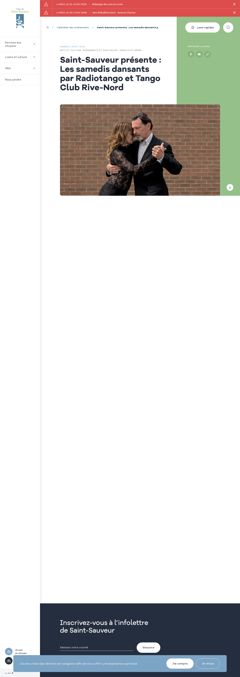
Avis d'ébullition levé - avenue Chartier (96, 12)
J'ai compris (180, 663)
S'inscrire (148, 647)
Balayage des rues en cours (90, 4)
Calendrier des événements (73, 27)
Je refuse (208, 663)
